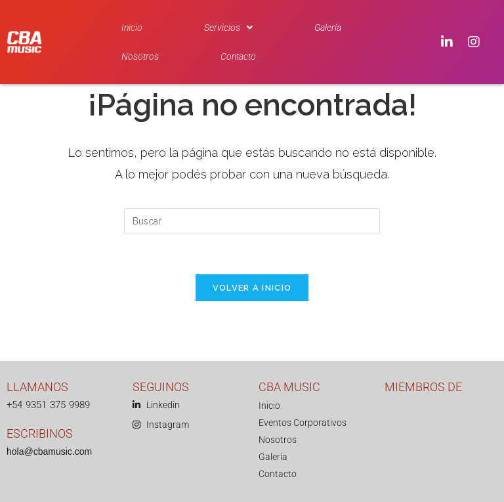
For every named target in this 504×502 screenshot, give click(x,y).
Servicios (228, 27)
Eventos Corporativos (302, 422)
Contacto (238, 56)
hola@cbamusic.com (49, 451)
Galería (327, 27)
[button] (228, 27)
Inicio (131, 27)
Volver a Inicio (252, 288)
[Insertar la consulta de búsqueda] (252, 221)
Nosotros (140, 56)
